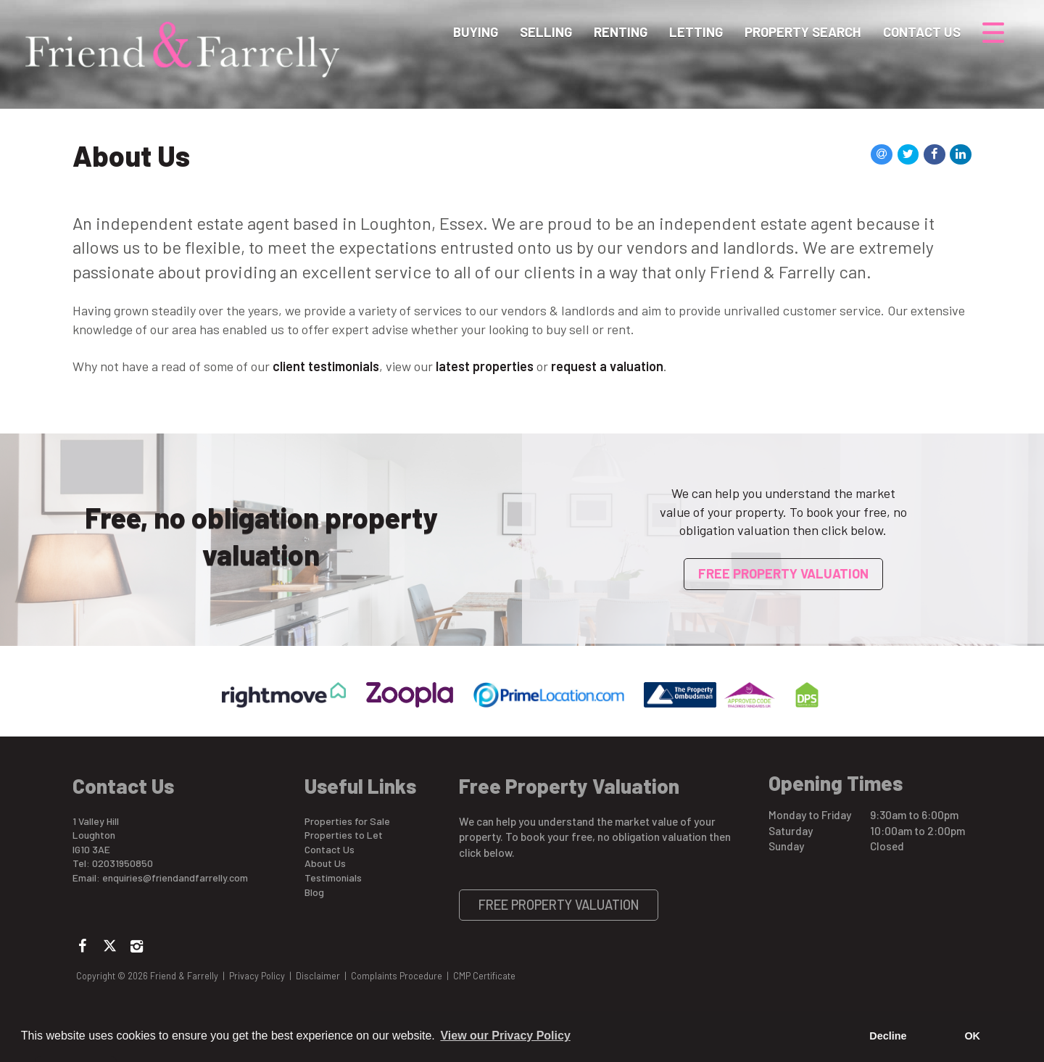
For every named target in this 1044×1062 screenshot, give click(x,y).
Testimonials (333, 877)
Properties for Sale (347, 821)
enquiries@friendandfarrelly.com (175, 877)
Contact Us (922, 32)
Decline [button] (887, 1036)
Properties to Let (343, 835)
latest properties (485, 366)
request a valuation (607, 366)
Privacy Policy (257, 976)
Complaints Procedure (396, 976)
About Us (325, 863)
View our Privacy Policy (505, 1035)
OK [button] (972, 1036)
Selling (546, 32)
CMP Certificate (484, 976)
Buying (475, 32)
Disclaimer (318, 976)
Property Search (803, 32)
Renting (620, 32)
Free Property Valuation (783, 573)
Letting (696, 32)
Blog (314, 892)
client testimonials (326, 366)
